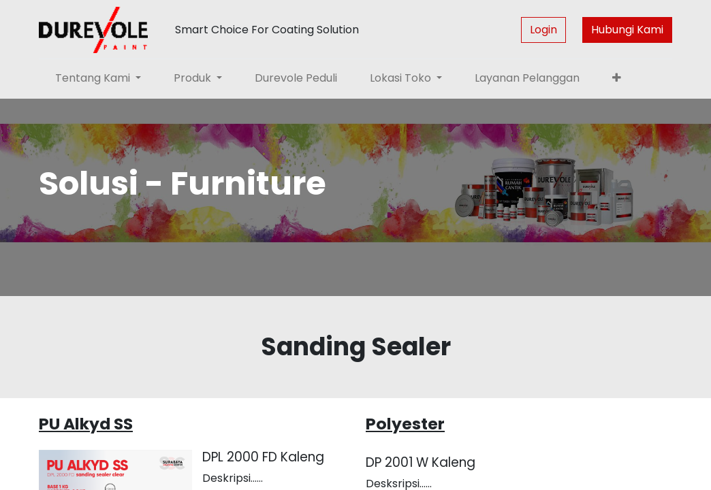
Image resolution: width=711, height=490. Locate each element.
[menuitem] (295, 78)
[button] (616, 78)
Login (543, 29)
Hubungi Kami (627, 29)
